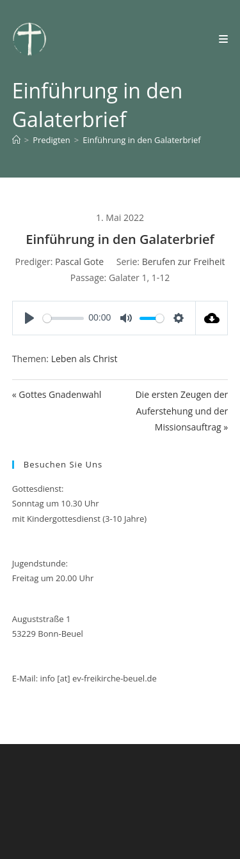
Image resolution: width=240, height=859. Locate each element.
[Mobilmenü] (223, 39)
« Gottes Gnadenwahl (57, 394)
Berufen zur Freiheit (183, 261)
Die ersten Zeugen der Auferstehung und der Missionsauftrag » (181, 410)
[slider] (63, 318)
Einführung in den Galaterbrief (141, 140)
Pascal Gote (79, 261)
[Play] (29, 318)
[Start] (16, 140)
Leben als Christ (84, 359)
